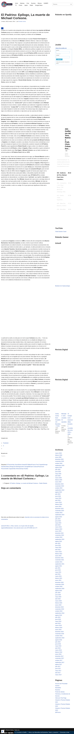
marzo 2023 (58, 527)
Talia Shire (16, 468)
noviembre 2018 (59, 633)
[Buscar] (60, 4)
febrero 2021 (58, 578)
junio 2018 (58, 644)
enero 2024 (58, 506)
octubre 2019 (58, 611)
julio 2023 (57, 518)
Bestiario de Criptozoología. (62, 286)
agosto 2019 (58, 615)
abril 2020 (58, 598)
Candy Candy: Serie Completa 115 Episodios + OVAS (57, 420)
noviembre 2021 (59, 559)
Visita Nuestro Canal (60, 231)
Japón (26, 5)
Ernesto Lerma (22, 21)
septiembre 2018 (59, 637)
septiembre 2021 (59, 564)
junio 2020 (58, 594)
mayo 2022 (58, 547)
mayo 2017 (58, 670)
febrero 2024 (58, 504)
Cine (28, 3)
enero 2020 (58, 605)
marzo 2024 (58, 502)
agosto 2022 (58, 541)
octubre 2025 (58, 463)
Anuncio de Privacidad (61, 683)
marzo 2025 (58, 477)
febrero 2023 (58, 529)
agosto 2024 (58, 492)
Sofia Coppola (9, 468)
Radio (31, 5)
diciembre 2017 (59, 656)
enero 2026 (58, 457)
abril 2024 (58, 500)
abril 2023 (58, 525)
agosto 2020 (58, 590)
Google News (38, 5)
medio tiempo (58, 53)
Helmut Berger (10, 466)
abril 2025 (58, 475)
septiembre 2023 (59, 514)
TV (16, 5)
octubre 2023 (58, 512)
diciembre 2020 (59, 582)
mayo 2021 (58, 572)
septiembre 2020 (59, 588)
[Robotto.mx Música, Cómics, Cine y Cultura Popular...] (7, 4)
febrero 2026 (58, 455)
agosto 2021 (58, 566)
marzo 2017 (58, 674)
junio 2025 (58, 471)
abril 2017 (58, 672)
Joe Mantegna (17, 466)
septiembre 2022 (59, 539)
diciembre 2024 (59, 484)
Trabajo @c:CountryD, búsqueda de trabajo (62, 62)
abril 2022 (58, 549)
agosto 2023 (58, 516)
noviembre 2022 (59, 535)
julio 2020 (57, 592)
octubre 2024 (58, 488)
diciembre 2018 (59, 631)
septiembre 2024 (59, 490)
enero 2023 (58, 531)
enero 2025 (58, 481)
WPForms (58, 712)
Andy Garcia (15, 464)
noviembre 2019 (59, 609)
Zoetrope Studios (23, 468)
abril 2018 (58, 648)
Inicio (16, 3)
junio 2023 (58, 521)
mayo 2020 (58, 596)
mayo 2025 (58, 473)
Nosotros (57, 689)
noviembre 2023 (59, 510)
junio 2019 (58, 619)
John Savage (25, 466)
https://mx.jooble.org (61, 48)
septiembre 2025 (59, 465)
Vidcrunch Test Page (60, 698)
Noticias (22, 3)
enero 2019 (58, 629)
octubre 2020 (58, 586)
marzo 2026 (58, 453)
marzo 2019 (58, 625)
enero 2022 (58, 555)
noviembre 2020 (59, 584)
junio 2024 (58, 496)
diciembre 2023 (59, 508)
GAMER (46, 3)
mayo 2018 (58, 646)
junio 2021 (58, 570)
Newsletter (58, 687)
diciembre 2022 (59, 533)
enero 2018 (58, 654)
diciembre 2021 (59, 557)
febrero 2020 (58, 603)
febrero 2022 (58, 553)
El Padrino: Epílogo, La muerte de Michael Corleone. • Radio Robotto (28, 483)
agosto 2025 (58, 467)
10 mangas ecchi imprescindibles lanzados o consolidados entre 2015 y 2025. (70, 424)
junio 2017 (58, 668)
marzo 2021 (58, 576)
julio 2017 (57, 666)
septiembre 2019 (59, 613)
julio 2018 (57, 642)
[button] (64, 176)
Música (40, 3)
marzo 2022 (58, 551)
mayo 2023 (58, 523)
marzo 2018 (58, 650)
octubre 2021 (58, 562)
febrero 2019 (58, 627)
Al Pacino (9, 464)
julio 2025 (57, 469)
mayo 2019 (58, 621)
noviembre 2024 (59, 486)
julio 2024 (57, 494)
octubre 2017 (58, 660)
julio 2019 (57, 617)
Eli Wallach (29, 464)
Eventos (33, 3)
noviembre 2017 (59, 658)
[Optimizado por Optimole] (2, 731)
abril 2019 (58, 623)
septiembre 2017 (59, 662)
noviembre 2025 (59, 461)
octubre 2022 (58, 537)
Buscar (59, 59)
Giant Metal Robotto (67, 155)
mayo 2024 (58, 498)
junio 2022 (58, 545)
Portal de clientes (60, 691)
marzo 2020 (58, 600)
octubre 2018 (58, 635)
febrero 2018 (58, 652)
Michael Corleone (33, 466)
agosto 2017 (58, 664)
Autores (57, 685)
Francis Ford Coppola (37, 464)
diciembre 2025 (59, 459)
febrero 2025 (58, 479)
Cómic (20, 5)
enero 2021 (58, 580)
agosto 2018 (58, 640)
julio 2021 (57, 568)
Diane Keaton (22, 464)
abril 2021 (58, 574)
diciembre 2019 (59, 607)
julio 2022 (57, 543)
